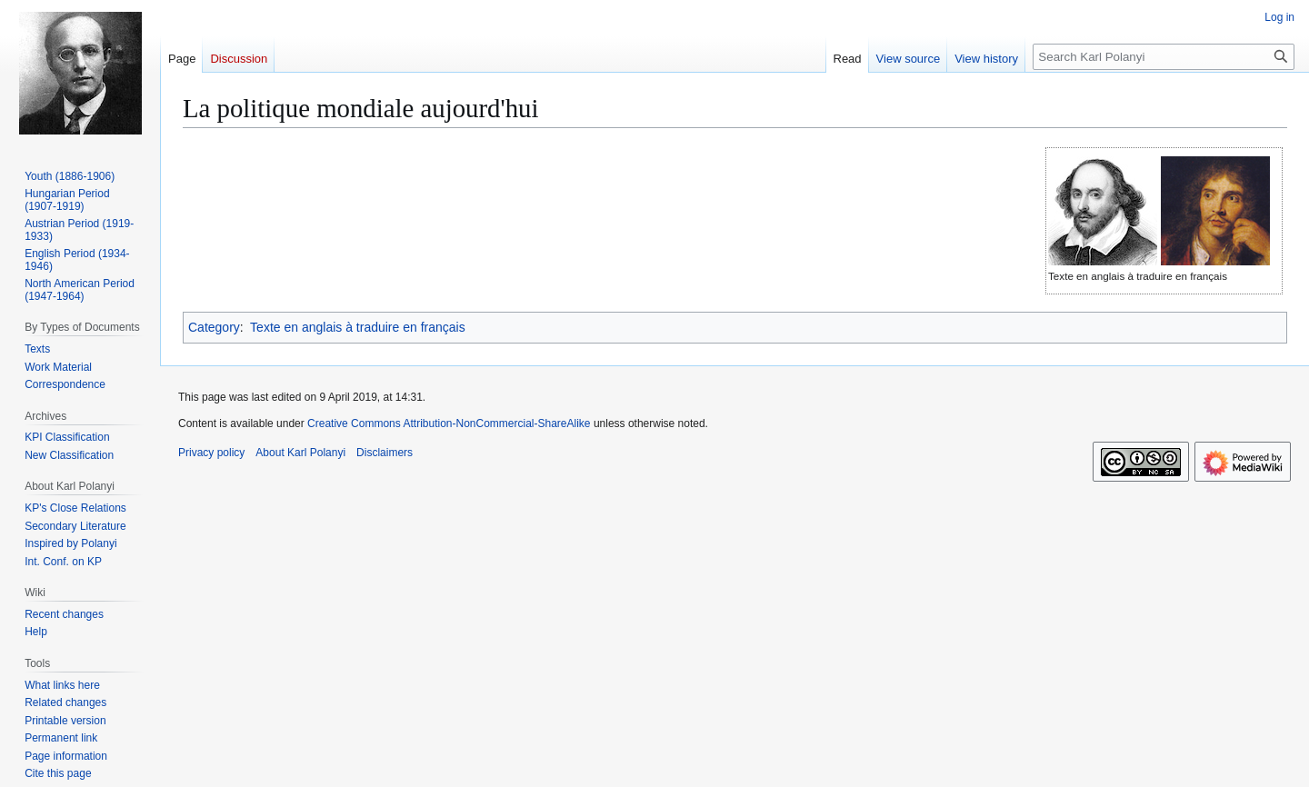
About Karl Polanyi (300, 452)
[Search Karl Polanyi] (1163, 57)
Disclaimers (384, 452)
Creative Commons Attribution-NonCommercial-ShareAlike (448, 423)
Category (214, 327)
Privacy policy (211, 452)
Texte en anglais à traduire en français (357, 327)
